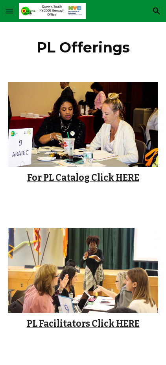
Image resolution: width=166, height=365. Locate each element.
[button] (9, 11)
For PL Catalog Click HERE (83, 177)
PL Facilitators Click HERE (83, 323)
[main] (83, 47)
